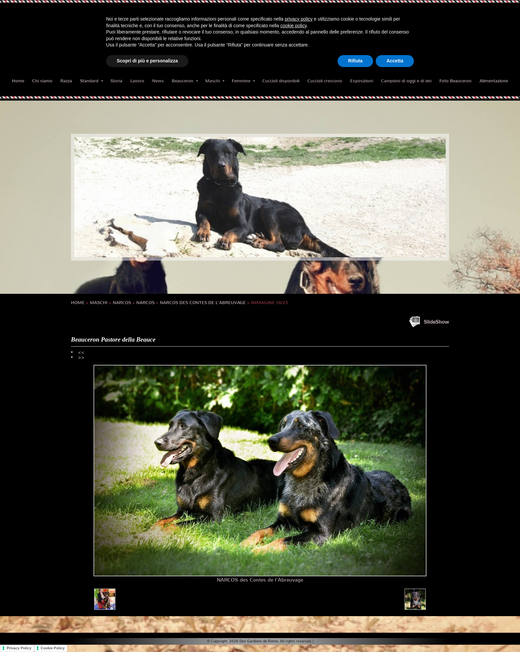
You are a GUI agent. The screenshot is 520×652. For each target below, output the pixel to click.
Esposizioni (361, 81)
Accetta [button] (394, 60)
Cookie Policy (53, 648)
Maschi (215, 81)
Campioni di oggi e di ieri (406, 81)
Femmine (243, 81)
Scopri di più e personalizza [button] (147, 60)
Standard (91, 81)
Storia (116, 81)
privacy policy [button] (299, 19)
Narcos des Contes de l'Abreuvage (203, 302)
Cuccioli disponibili (280, 81)
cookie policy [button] (293, 25)
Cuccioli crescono (324, 81)
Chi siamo (42, 81)
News (158, 81)
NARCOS (122, 302)
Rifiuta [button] (355, 60)
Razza (66, 81)
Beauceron (185, 81)
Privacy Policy (19, 648)
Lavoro (137, 81)
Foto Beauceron (455, 81)
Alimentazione (494, 81)
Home (18, 81)
